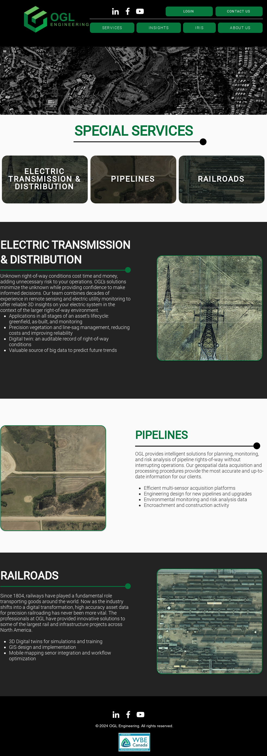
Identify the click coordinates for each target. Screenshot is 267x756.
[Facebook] (127, 11)
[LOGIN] (189, 11)
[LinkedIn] (115, 11)
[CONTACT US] (239, 11)
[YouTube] (140, 11)
